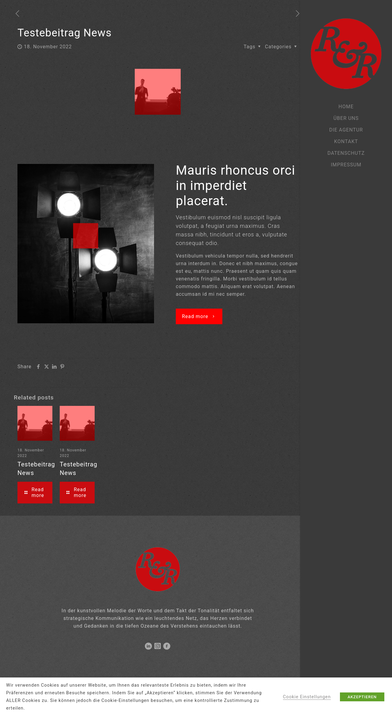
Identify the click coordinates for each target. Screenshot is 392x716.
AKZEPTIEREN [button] (362, 697)
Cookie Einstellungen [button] (307, 696)
